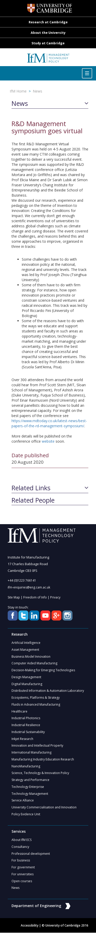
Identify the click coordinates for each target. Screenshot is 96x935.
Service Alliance (23, 802)
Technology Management (30, 795)
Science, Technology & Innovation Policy (40, 774)
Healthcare (19, 712)
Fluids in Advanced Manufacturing (36, 705)
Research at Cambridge (48, 22)
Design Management (26, 677)
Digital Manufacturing (27, 684)
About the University (48, 33)
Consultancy (20, 848)
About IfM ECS (21, 841)
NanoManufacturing (26, 767)
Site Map (14, 597)
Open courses (22, 883)
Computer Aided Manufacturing (34, 664)
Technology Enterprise (28, 788)
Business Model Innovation (31, 657)
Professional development (31, 855)
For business (21, 862)
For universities (23, 876)
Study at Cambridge (48, 43)
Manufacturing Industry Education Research (43, 760)
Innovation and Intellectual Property (37, 747)
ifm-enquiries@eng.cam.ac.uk (29, 587)
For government (23, 869)
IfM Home (18, 91)
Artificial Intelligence (26, 643)
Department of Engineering (41, 908)
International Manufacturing (31, 753)
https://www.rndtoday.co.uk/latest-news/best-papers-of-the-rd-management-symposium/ (49, 423)
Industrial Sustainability (28, 733)
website (48, 441)
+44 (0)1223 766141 (22, 580)
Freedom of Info (35, 597)
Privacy (55, 597)
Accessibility (29, 928)
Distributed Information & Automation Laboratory (48, 691)
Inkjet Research (22, 740)
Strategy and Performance (30, 781)
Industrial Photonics (26, 719)
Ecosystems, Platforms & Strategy (36, 698)
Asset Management (25, 650)
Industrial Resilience (26, 726)
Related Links (31, 488)
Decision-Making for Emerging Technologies (43, 670)
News (37, 91)
